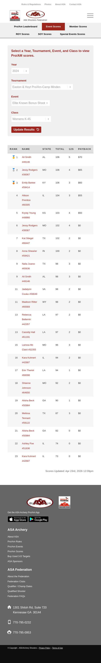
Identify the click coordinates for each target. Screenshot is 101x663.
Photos (48, 4)
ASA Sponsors (15, 561)
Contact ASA (75, 4)
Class (14, 112)
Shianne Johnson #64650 (26, 388)
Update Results (26, 129)
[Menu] (88, 15)
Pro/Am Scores (15, 551)
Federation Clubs (16, 581)
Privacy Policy (44, 648)
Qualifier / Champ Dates (20, 586)
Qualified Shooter (16, 591)
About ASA (60, 4)
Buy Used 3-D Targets (19, 556)
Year (14, 64)
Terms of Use (57, 648)
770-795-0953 (22, 632)
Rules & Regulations (31, 4)
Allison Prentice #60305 (26, 200)
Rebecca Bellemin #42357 (26, 319)
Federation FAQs (16, 596)
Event (14, 96)
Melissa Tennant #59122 (26, 418)
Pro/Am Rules (15, 541)
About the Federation (18, 576)
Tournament (18, 80)
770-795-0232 (22, 622)
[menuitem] (31, 4)
